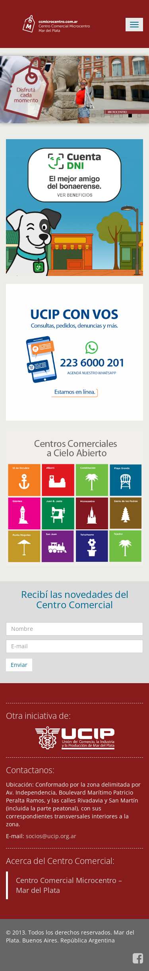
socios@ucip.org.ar (51, 836)
